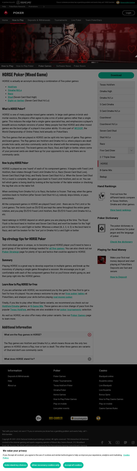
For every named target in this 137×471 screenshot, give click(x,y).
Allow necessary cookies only (45, 465)
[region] (68, 459)
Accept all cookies (73, 465)
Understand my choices (15, 465)
